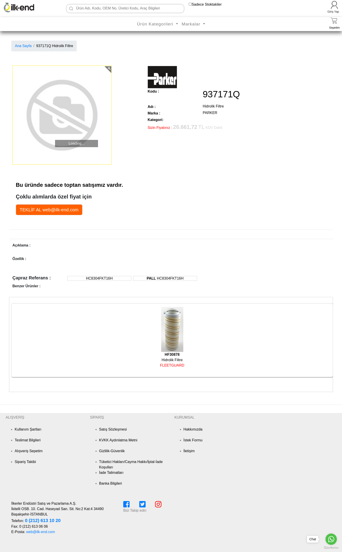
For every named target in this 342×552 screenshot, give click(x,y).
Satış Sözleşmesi (113, 429)
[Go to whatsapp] (331, 539)
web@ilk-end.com (40, 532)
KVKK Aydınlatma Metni (118, 440)
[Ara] (71, 8)
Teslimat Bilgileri (28, 440)
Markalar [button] (192, 24)
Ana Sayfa (23, 46)
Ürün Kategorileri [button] (155, 24)
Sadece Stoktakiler (207, 4)
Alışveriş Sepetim (29, 451)
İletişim (189, 451)
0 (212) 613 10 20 (42, 520)
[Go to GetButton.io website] (331, 547)
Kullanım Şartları (28, 429)
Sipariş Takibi (25, 462)
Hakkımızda (193, 429)
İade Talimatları (111, 472)
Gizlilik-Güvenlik (112, 451)
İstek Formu (193, 440)
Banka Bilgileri (110, 483)
